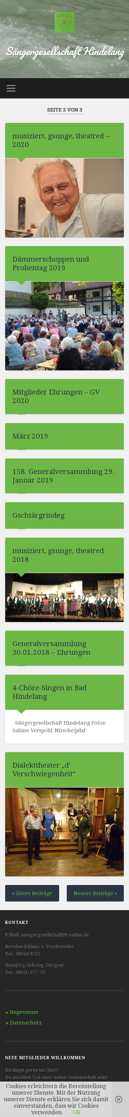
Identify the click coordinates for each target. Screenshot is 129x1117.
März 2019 (30, 436)
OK (76, 1112)
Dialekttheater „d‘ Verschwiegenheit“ (44, 769)
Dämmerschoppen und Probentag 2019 (50, 263)
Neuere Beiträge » (95, 893)
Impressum (24, 1012)
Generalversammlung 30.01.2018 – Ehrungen (51, 648)
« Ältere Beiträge (32, 893)
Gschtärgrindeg (38, 515)
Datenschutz (26, 1023)
